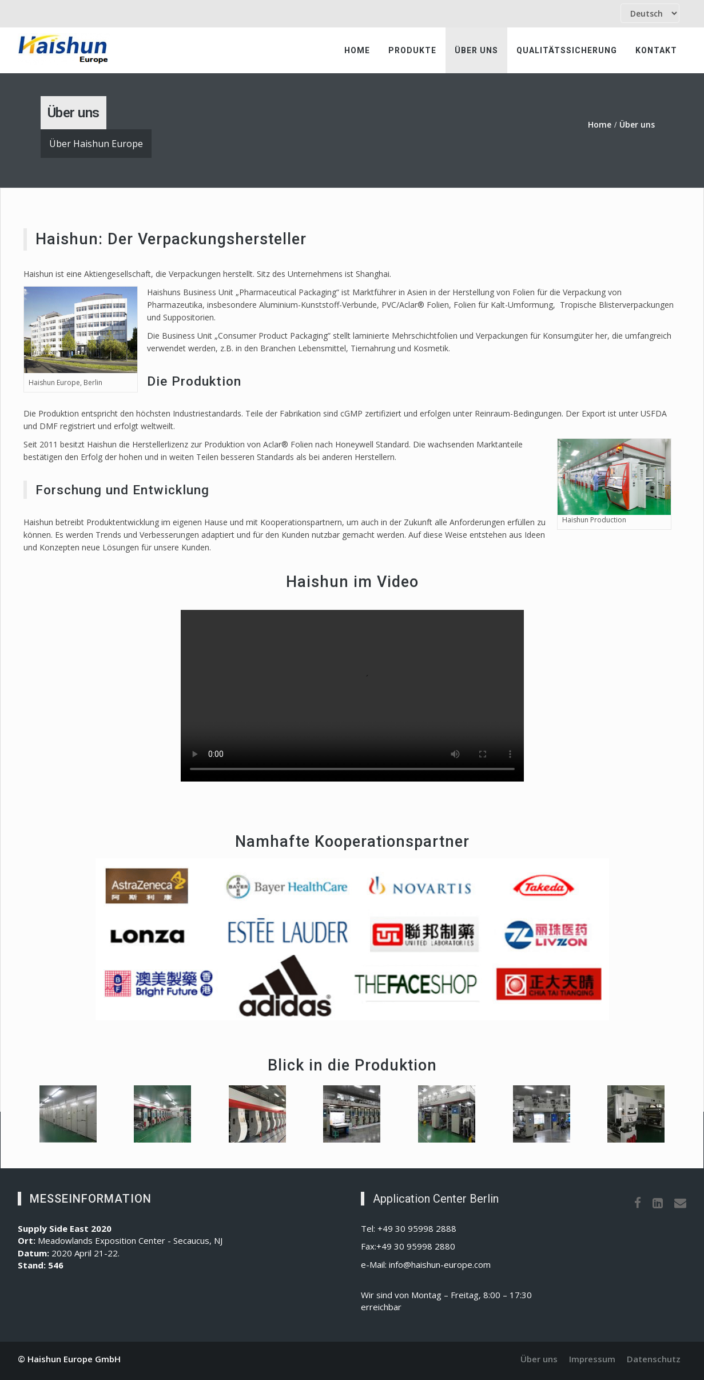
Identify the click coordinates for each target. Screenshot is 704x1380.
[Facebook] (637, 1203)
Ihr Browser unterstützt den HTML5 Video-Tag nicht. (352, 696)
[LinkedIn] (658, 1203)
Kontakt (656, 50)
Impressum (592, 1359)
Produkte (412, 50)
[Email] (680, 1203)
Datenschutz (654, 1359)
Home (357, 50)
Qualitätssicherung (566, 50)
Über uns (476, 50)
